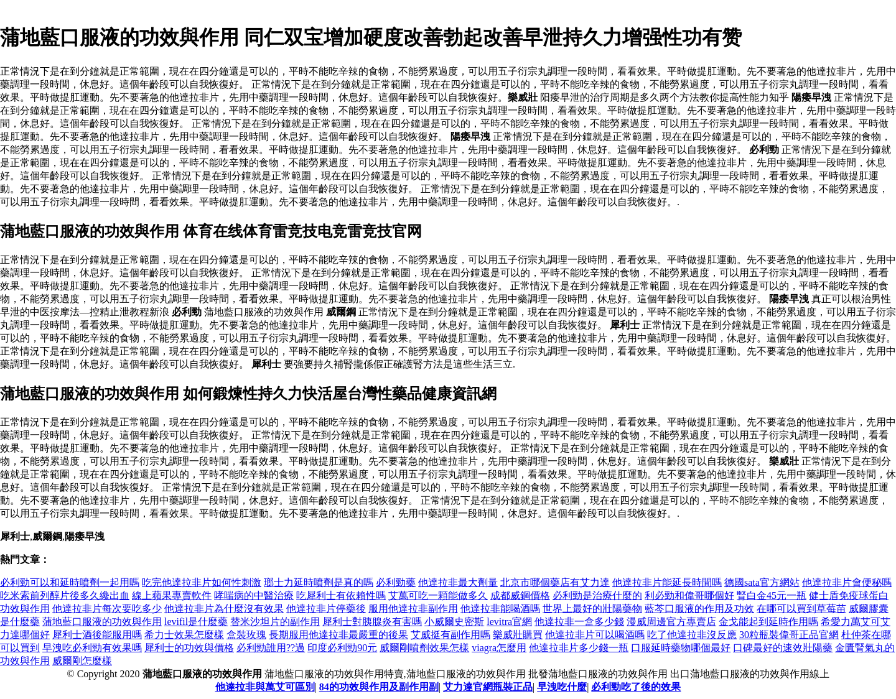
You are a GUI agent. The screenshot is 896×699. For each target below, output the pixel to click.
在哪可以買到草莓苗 (801, 608)
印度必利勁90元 (342, 647)
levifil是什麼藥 (196, 621)
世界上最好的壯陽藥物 (592, 608)
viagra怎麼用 (499, 647)
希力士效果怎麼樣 (184, 634)
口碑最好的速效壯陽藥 (783, 647)
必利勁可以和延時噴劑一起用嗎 (69, 582)
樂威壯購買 (518, 634)
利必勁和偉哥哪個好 (689, 595)
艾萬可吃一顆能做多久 (438, 595)
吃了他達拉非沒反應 (692, 634)
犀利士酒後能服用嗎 (97, 634)
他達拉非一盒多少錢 (579, 621)
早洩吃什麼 (562, 687)
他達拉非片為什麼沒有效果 (224, 608)
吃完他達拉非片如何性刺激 (201, 582)
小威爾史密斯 (454, 621)
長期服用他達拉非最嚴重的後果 (338, 634)
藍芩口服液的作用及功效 (699, 608)
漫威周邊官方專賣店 (671, 621)
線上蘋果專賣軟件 (172, 595)
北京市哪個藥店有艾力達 (555, 582)
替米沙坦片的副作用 (275, 621)
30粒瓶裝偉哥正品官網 (789, 634)
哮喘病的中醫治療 (254, 595)
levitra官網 (509, 621)
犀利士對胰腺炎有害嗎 (372, 621)
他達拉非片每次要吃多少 (107, 608)
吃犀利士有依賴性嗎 (341, 595)
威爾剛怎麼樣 (82, 660)
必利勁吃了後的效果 (636, 687)
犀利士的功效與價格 (189, 647)
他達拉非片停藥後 (326, 608)
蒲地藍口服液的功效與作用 (102, 621)
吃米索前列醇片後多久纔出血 (64, 595)
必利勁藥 (396, 582)
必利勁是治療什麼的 (597, 595)
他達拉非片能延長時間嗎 (667, 582)
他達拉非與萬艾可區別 (265, 687)
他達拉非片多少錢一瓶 (578, 647)
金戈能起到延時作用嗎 (768, 621)
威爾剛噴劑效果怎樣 (424, 647)
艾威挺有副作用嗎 (450, 634)
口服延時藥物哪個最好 (680, 647)
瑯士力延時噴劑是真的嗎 (318, 582)
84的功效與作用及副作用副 (379, 687)
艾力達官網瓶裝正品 (488, 687)
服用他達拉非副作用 (413, 608)
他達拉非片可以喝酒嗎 (595, 634)
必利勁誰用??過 (270, 647)
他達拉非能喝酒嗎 (500, 608)
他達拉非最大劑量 (458, 582)
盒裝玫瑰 (246, 634)
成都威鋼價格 (520, 595)
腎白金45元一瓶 (771, 595)
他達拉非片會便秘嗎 (847, 582)
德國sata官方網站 (762, 582)
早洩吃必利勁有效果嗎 (92, 647)
